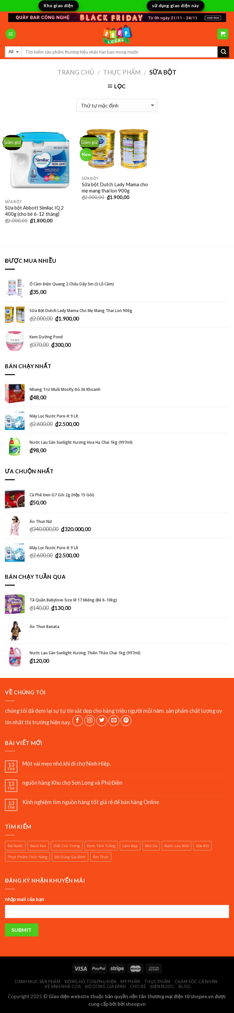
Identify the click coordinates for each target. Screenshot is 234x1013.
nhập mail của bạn (24, 899)
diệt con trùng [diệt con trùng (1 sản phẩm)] (66, 845)
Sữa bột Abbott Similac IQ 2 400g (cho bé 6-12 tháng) (34, 211)
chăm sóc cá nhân (196, 981)
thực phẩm (122, 72)
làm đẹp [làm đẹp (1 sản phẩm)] (130, 845)
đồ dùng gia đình (105, 986)
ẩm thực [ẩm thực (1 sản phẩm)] (101, 856)
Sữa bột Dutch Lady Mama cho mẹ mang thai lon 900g (115, 187)
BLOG (185, 986)
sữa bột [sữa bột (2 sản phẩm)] (202, 845)
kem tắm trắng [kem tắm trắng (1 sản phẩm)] (101, 845)
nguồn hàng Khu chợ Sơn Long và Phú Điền (72, 782)
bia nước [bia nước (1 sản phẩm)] (15, 845)
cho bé (138, 986)
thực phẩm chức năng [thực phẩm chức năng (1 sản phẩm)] (27, 856)
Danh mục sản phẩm (38, 981)
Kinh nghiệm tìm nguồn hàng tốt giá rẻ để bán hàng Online (91, 802)
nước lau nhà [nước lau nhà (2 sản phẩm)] (176, 845)
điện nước (162, 986)
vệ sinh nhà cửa (63, 986)
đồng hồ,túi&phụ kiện (91, 981)
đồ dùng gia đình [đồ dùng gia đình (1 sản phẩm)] (70, 856)
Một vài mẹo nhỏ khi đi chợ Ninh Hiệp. (66, 763)
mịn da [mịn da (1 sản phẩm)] (151, 845)
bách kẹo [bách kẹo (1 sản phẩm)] (38, 845)
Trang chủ (75, 72)
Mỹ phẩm (130, 981)
